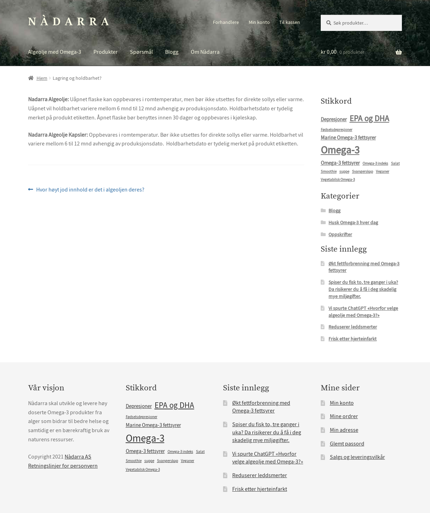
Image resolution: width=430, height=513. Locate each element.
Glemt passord (347, 443)
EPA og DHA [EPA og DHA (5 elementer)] (369, 118)
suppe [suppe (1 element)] (344, 171)
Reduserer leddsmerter (352, 327)
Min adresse (344, 430)
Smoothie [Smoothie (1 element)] (329, 171)
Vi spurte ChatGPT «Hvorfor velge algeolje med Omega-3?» (363, 311)
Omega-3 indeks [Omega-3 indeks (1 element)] (375, 163)
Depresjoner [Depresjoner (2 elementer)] (334, 119)
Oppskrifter (340, 234)
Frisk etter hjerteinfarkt (352, 339)
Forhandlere (226, 22)
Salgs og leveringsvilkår (357, 457)
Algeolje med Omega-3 (54, 52)
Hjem (42, 78)
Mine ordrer (344, 416)
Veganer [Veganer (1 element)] (382, 171)
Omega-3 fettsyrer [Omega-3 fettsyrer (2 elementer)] (340, 163)
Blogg (171, 52)
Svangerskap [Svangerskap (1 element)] (362, 171)
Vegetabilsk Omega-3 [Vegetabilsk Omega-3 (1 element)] (338, 179)
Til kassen (289, 22)
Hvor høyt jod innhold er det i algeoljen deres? (90, 190)
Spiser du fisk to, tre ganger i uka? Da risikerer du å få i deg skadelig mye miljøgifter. (363, 289)
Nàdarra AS (78, 456)
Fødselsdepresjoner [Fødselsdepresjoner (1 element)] (336, 130)
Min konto (259, 22)
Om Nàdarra (205, 52)
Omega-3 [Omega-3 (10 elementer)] (340, 150)
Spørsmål (141, 52)
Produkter (105, 52)
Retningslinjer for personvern (63, 465)
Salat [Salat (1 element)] (395, 163)
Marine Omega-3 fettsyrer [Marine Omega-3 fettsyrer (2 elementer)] (348, 137)
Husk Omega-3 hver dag (353, 222)
